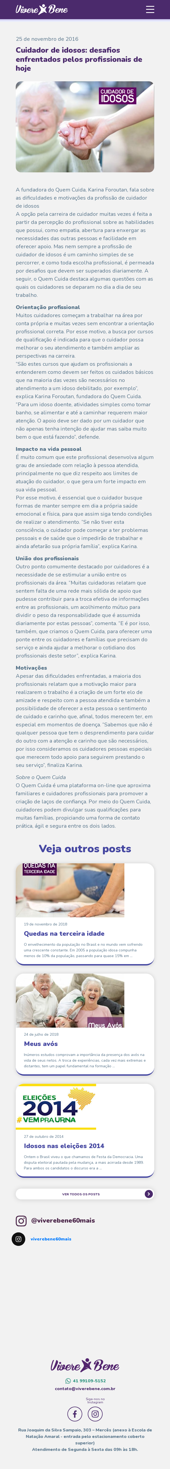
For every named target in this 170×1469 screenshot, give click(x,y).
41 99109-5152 (85, 1381)
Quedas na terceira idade (64, 933)
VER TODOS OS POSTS (81, 1194)
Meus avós (41, 1043)
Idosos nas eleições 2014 (64, 1146)
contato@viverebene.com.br (85, 1389)
